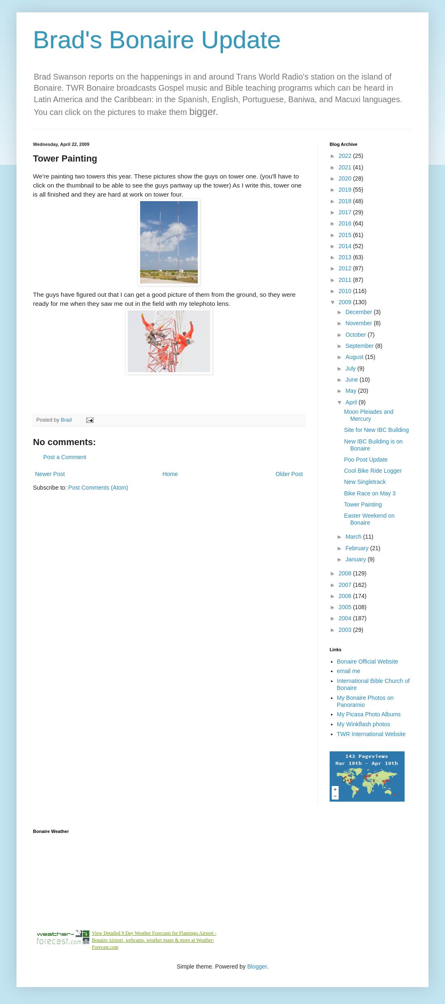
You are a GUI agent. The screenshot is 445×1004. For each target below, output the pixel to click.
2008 (346, 573)
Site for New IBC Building (376, 430)
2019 (346, 189)
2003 (346, 629)
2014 (346, 246)
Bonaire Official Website (367, 661)
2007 (346, 585)
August (355, 357)
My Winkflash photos (363, 724)
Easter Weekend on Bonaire (369, 519)
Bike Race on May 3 (370, 493)
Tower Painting (363, 504)
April (351, 402)
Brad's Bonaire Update (157, 40)
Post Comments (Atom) (98, 487)
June (352, 379)
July (351, 368)
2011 (346, 280)
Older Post (289, 474)
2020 (346, 178)
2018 (346, 201)
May (351, 390)
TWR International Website (371, 734)
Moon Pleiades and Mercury (368, 415)
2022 (346, 155)
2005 (346, 607)
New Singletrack (365, 482)
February (357, 548)
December (359, 312)
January (356, 559)
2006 (346, 596)
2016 (346, 223)
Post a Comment (64, 457)
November (359, 323)
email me (349, 671)
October (356, 334)
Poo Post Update (366, 459)
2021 (346, 167)
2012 (346, 268)
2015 (346, 235)
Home (170, 474)
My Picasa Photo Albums (369, 714)
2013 (346, 257)
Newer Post (50, 474)
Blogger (257, 966)
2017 (346, 212)
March (354, 536)
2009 (346, 302)
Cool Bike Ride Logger (373, 470)
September (360, 345)
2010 (346, 291)
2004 (346, 618)
